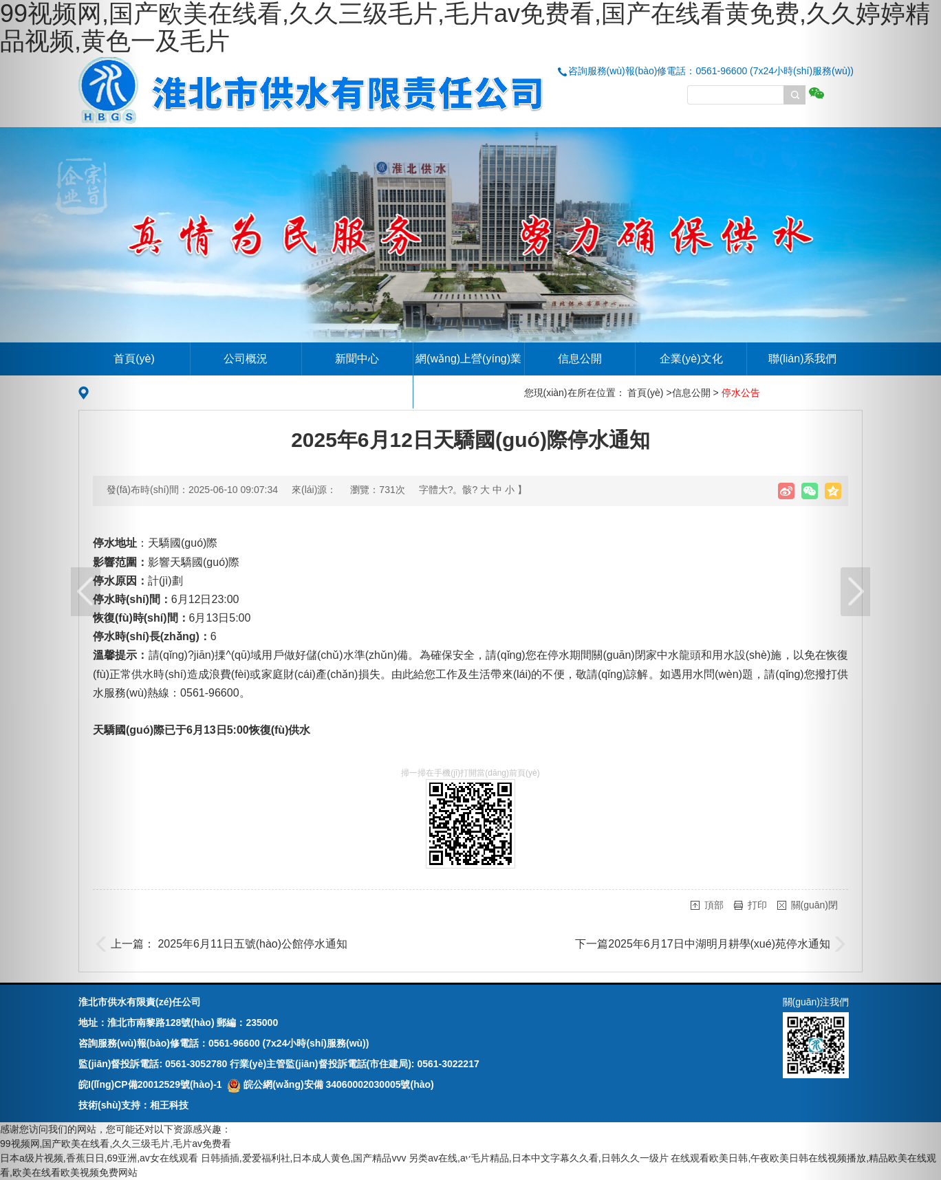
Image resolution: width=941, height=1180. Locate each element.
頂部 (714, 904)
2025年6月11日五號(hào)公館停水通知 (252, 944)
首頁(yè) (134, 358)
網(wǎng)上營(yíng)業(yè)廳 (468, 375)
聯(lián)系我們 (802, 358)
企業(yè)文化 (691, 358)
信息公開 (580, 358)
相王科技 (169, 1105)
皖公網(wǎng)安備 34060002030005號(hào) (330, 1084)
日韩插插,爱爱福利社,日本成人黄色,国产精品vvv (304, 1157)
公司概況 (246, 358)
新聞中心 (357, 358)
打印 (757, 904)
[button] (70, 590)
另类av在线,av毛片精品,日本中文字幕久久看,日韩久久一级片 (538, 1157)
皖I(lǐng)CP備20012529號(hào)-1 (150, 1084)
